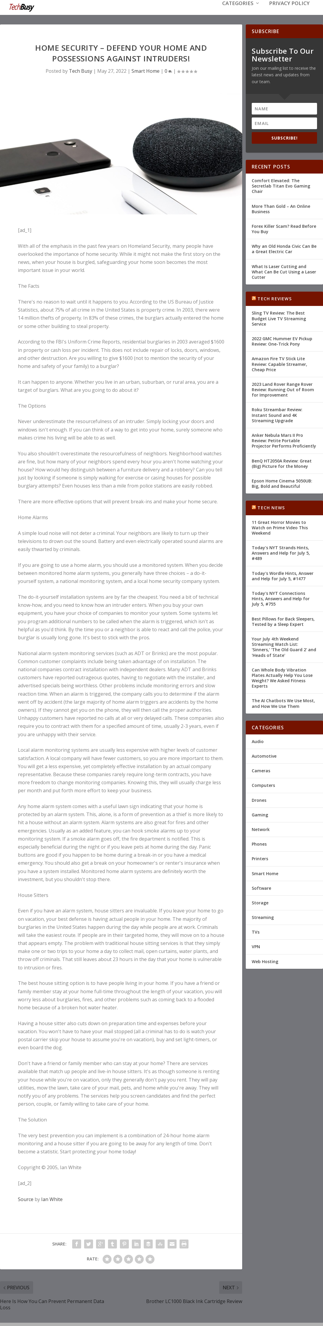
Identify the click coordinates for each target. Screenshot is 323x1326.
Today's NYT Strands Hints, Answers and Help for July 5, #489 (281, 552)
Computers (263, 784)
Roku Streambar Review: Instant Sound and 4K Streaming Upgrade (277, 414)
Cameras (261, 770)
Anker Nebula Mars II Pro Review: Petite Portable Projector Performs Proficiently (284, 440)
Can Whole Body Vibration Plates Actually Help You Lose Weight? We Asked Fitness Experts (282, 677)
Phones (259, 843)
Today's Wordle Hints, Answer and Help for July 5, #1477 (282, 575)
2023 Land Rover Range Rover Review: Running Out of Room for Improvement (283, 389)
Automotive (264, 755)
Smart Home (146, 70)
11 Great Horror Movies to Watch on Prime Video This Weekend (280, 527)
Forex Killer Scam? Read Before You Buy (284, 228)
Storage (260, 902)
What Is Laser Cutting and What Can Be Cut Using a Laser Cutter (284, 271)
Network (261, 829)
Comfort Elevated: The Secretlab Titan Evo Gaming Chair (281, 185)
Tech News (271, 507)
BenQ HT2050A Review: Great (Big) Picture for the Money (282, 462)
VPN (256, 946)
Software (261, 887)
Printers (260, 858)
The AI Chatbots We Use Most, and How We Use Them (283, 702)
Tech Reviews (274, 298)
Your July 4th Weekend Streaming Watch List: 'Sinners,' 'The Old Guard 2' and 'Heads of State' (284, 646)
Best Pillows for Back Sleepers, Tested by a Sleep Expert (283, 620)
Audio (258, 741)
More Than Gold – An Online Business (281, 208)
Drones (259, 799)
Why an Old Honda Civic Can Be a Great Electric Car (284, 248)
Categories (238, 12)
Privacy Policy (289, 12)
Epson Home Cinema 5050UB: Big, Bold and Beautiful (282, 482)
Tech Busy (80, 70)
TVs (255, 931)
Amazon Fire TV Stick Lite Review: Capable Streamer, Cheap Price (279, 363)
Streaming (263, 917)
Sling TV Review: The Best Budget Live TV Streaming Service (279, 318)
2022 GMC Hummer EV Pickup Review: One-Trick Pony (282, 340)
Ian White (52, 1198)
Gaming (260, 814)
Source (25, 1198)
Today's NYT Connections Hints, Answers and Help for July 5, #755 (281, 598)
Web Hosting (265, 961)
